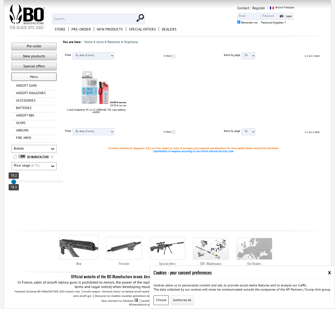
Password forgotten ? (303, 23)
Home (88, 42)
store (100, 42)
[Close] (329, 272)
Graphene (131, 42)
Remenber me (279, 23)
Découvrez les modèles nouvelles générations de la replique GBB (131, 296)
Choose (161, 300)
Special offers (34, 66)
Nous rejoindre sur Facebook (119, 301)
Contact (273, 8)
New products (34, 56)
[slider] (13, 181)
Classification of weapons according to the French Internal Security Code (193, 151)
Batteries (113, 42)
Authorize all (182, 300)
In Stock (167, 56)
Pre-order (34, 46)
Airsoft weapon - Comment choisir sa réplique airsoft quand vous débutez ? (125, 291)
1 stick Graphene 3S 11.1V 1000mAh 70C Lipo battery (96, 110)
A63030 (96, 112)
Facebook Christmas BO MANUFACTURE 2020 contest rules (47, 291)
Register (288, 8)
